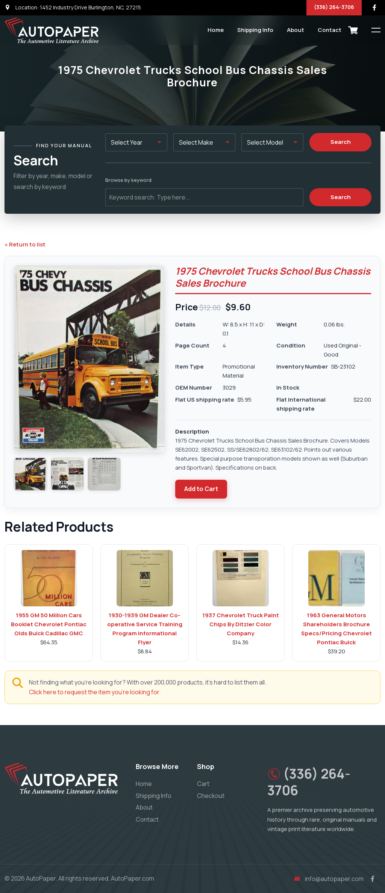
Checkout (210, 796)
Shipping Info (255, 30)
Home (216, 30)
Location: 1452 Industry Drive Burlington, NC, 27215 (73, 7)
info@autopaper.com (328, 879)
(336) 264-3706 (334, 7)
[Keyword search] (204, 197)
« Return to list (25, 244)
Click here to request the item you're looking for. (95, 692)
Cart (203, 784)
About (295, 30)
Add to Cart (201, 489)
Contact (329, 30)
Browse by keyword (128, 180)
